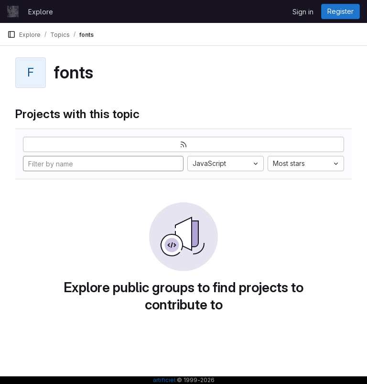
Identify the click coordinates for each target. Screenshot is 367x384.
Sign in (302, 12)
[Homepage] (13, 11)
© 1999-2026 (195, 380)
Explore (40, 12)
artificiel (164, 380)
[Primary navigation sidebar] (11, 34)
